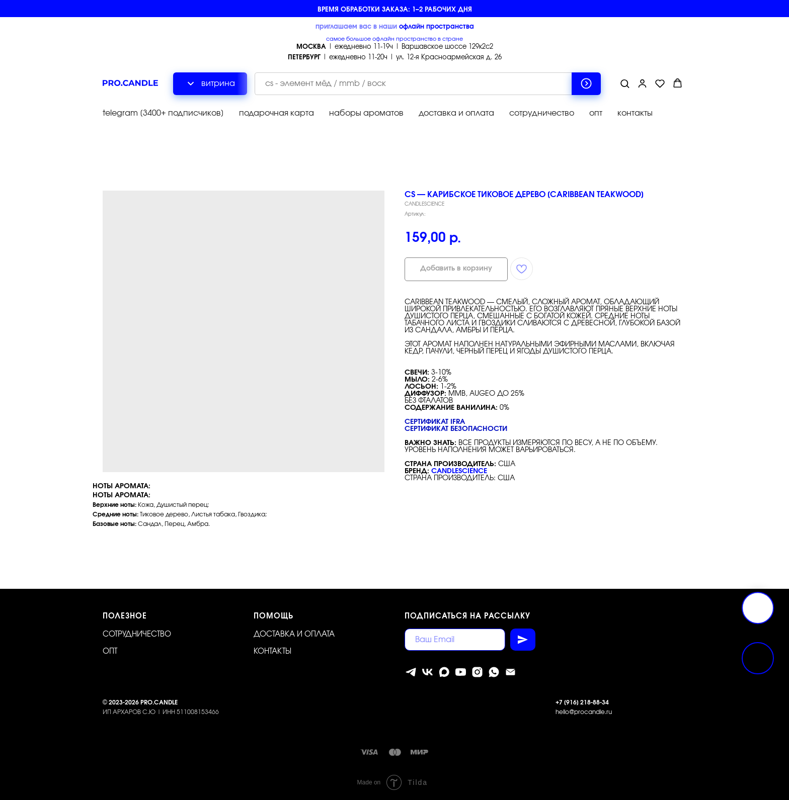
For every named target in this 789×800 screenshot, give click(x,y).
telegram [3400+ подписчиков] (163, 113)
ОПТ (110, 651)
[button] (624, 83)
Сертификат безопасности (456, 428)
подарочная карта (276, 113)
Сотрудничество (137, 634)
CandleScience (459, 471)
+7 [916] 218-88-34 (582, 702)
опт (595, 113)
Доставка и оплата (294, 634)
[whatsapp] (494, 672)
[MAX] (444, 672)
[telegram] (411, 672)
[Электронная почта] (510, 672)
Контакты (272, 651)
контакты (635, 113)
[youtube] (460, 672)
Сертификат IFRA (435, 421)
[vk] (427, 672)
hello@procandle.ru (584, 712)
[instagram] (477, 672)
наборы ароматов (366, 113)
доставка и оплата (456, 113)
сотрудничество (541, 113)
